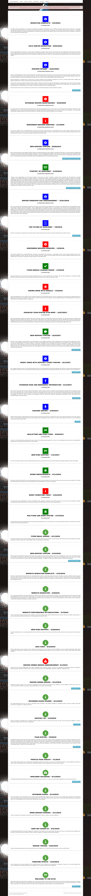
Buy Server (36, 1)
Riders (30, 1)
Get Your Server (76, 688)
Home (21, 1)
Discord (42, 1)
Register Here (76, 886)
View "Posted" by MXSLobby (73, 187)
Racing (25, 1)
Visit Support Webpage (74, 560)
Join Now (77, 421)
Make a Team (77, 746)
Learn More (77, 724)
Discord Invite (76, 90)
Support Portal (76, 349)
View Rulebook (76, 781)
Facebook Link (76, 398)
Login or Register (14, 1)
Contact (47, 1)
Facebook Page (76, 372)
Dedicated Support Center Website (71, 158)
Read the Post (76, 235)
